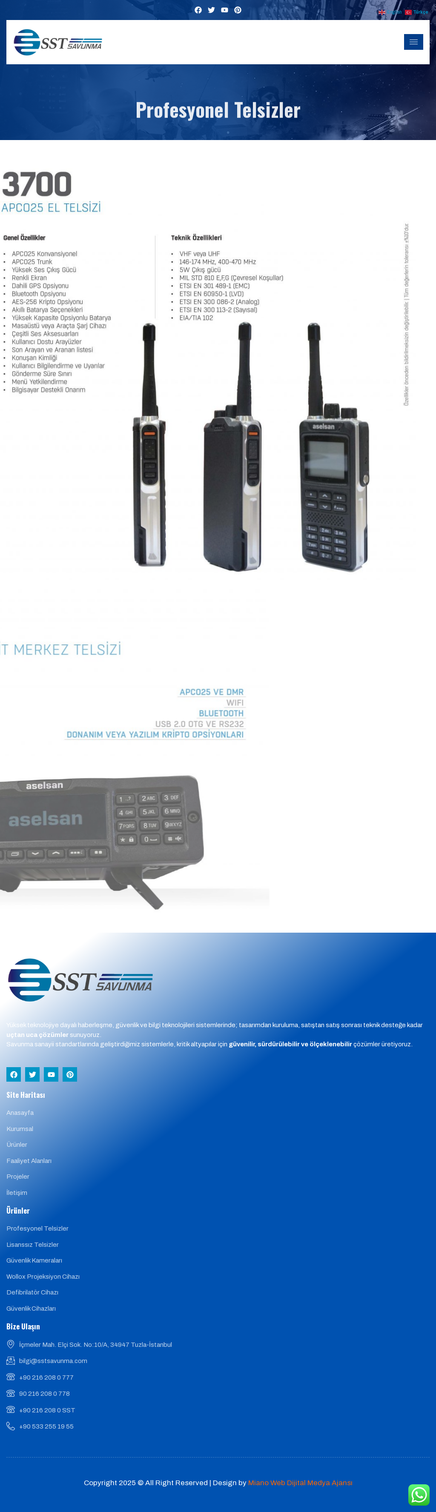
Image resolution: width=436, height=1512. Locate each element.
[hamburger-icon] (413, 42)
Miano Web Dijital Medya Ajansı (300, 1483)
